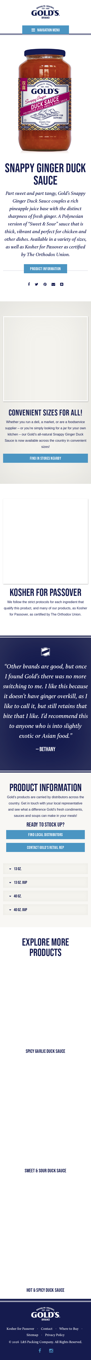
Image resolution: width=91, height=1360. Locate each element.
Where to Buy (68, 1329)
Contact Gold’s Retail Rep (45, 847)
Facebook (40, 1350)
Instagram (51, 1350)
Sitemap (32, 1335)
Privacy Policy (54, 1335)
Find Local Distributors (45, 834)
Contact (46, 1329)
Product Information (45, 268)
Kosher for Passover (20, 1329)
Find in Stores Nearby (45, 458)
